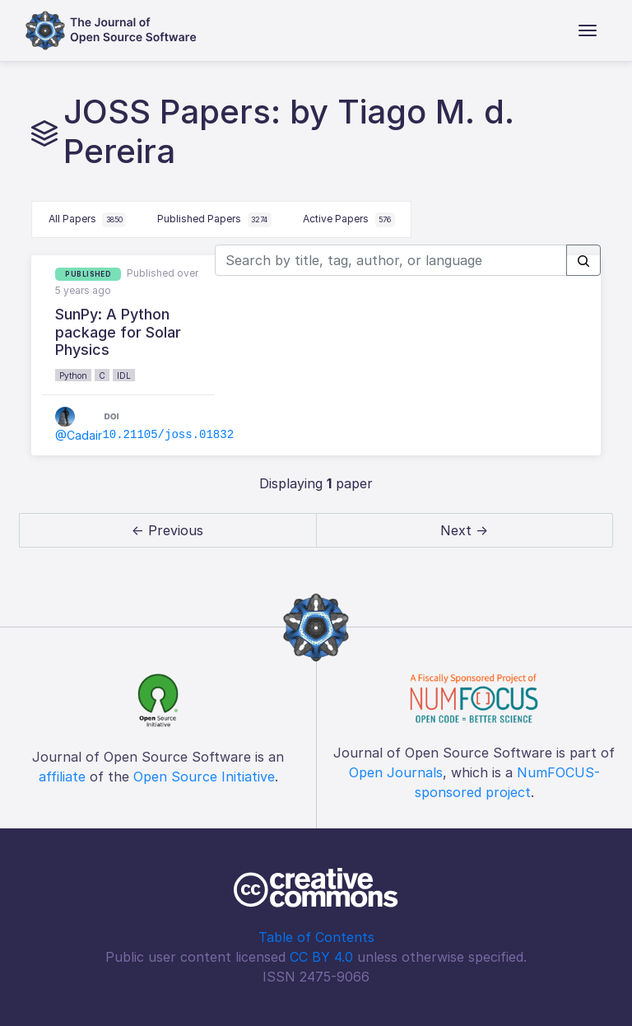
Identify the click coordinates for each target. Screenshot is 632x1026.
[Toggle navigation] (587, 30)
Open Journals (396, 772)
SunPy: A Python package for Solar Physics (118, 331)
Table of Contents (316, 937)
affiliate (62, 776)
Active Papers (349, 219)
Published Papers (214, 219)
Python (73, 375)
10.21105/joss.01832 (168, 434)
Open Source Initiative (204, 776)
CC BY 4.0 (321, 957)
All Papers (88, 219)
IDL (124, 375)
